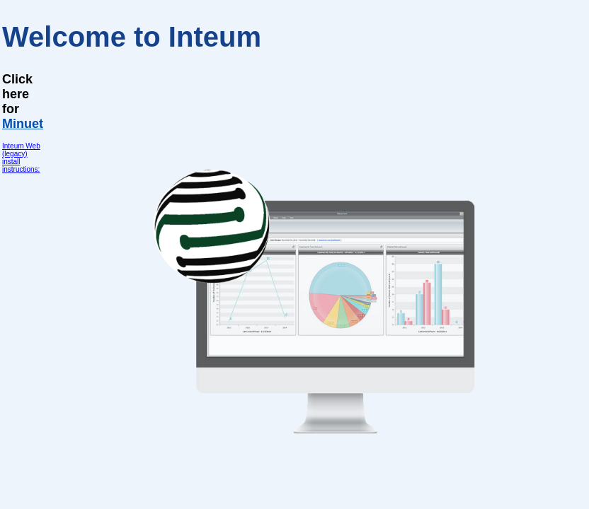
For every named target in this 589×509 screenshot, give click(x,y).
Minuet (22, 124)
